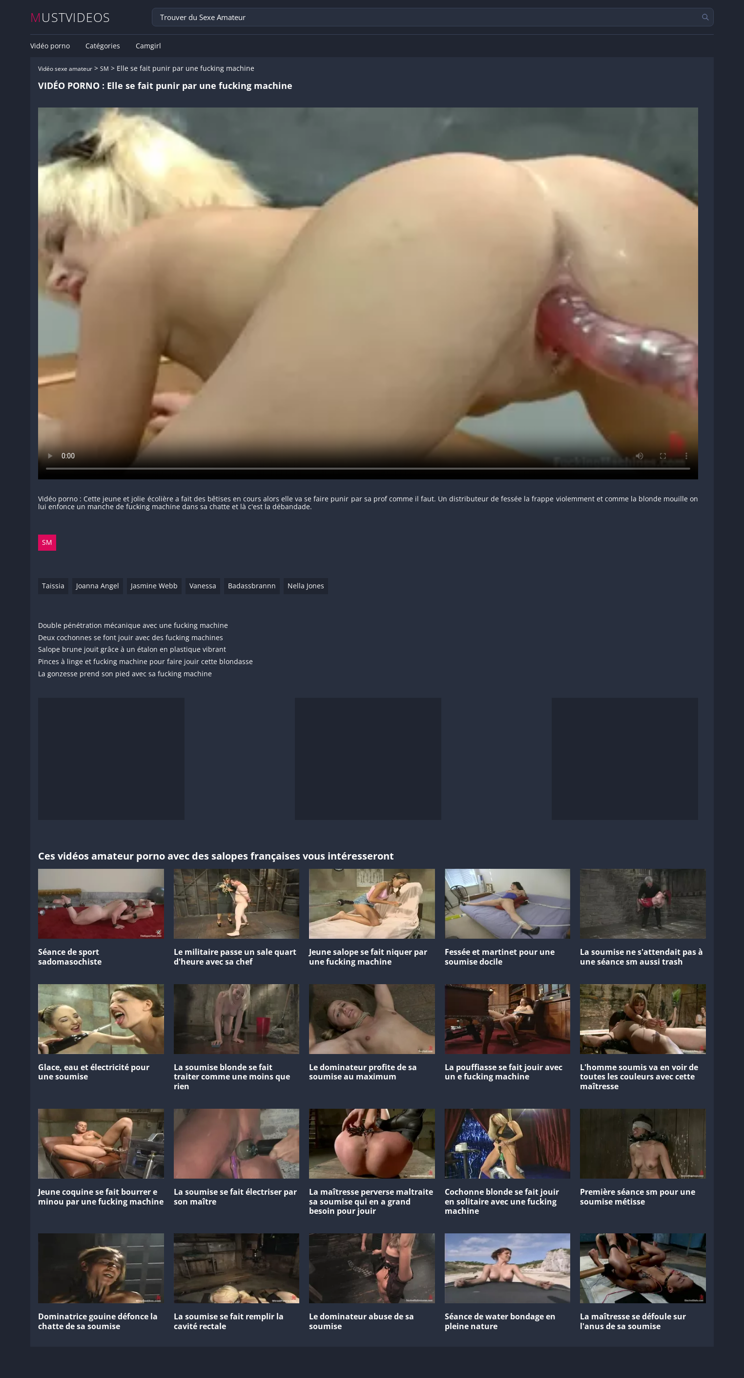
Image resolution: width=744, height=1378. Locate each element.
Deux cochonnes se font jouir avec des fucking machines (130, 638)
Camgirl (148, 46)
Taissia (53, 585)
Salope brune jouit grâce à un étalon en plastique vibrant (132, 650)
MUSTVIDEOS (70, 17)
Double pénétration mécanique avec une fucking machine (133, 626)
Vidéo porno (50, 46)
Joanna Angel (97, 585)
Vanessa (202, 585)
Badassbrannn (252, 585)
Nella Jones (306, 585)
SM (104, 69)
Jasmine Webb (154, 585)
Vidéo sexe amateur (65, 69)
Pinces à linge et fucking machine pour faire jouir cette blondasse (145, 662)
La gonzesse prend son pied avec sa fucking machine (125, 674)
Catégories (102, 46)
